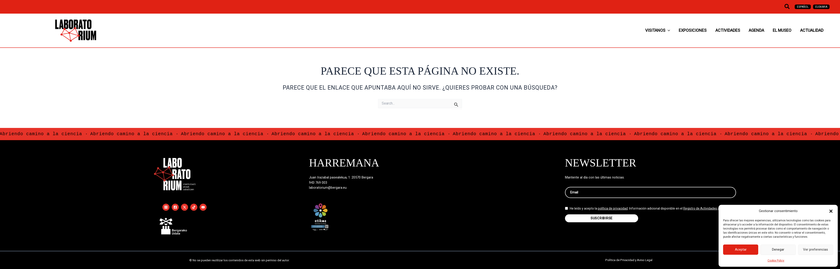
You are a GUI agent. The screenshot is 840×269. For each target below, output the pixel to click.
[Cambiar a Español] (803, 7)
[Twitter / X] (184, 207)
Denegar (778, 249)
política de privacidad (613, 211)
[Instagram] (165, 207)
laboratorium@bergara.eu (328, 188)
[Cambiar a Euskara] (821, 7)
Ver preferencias (815, 249)
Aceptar (741, 249)
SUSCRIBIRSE (602, 220)
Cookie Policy (776, 260)
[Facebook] (175, 207)
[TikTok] (193, 207)
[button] (831, 211)
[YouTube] (203, 207)
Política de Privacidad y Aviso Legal (628, 260)
